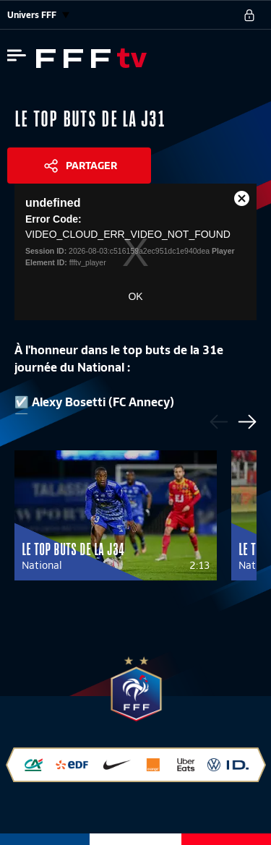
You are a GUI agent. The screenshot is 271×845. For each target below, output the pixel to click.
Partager (91, 165)
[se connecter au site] (249, 15)
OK (135, 296)
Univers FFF (38, 14)
